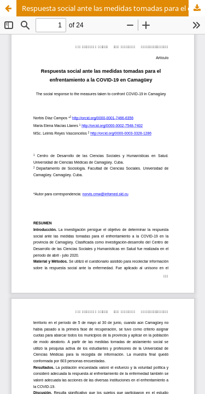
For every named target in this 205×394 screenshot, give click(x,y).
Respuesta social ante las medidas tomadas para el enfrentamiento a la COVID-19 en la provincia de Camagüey (113, 8)
